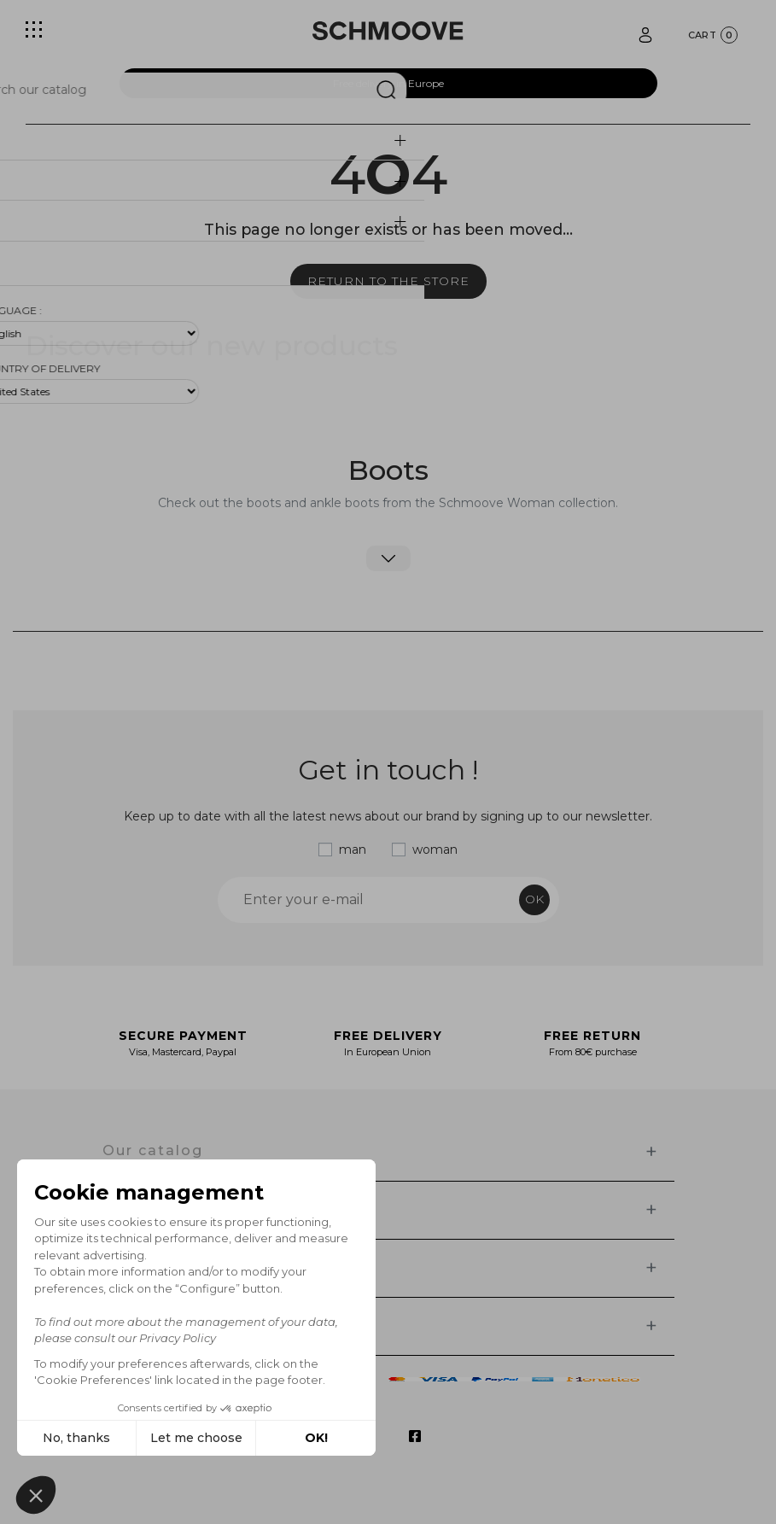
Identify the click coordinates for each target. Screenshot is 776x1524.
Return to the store (388, 281)
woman (435, 849)
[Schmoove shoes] (387, 30)
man (352, 849)
